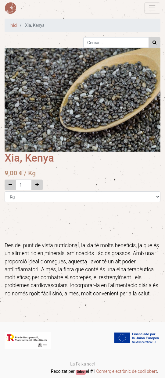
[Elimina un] (10, 185)
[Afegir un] (37, 185)
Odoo (80, 372)
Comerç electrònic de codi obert (126, 371)
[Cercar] (154, 42)
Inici (13, 25)
